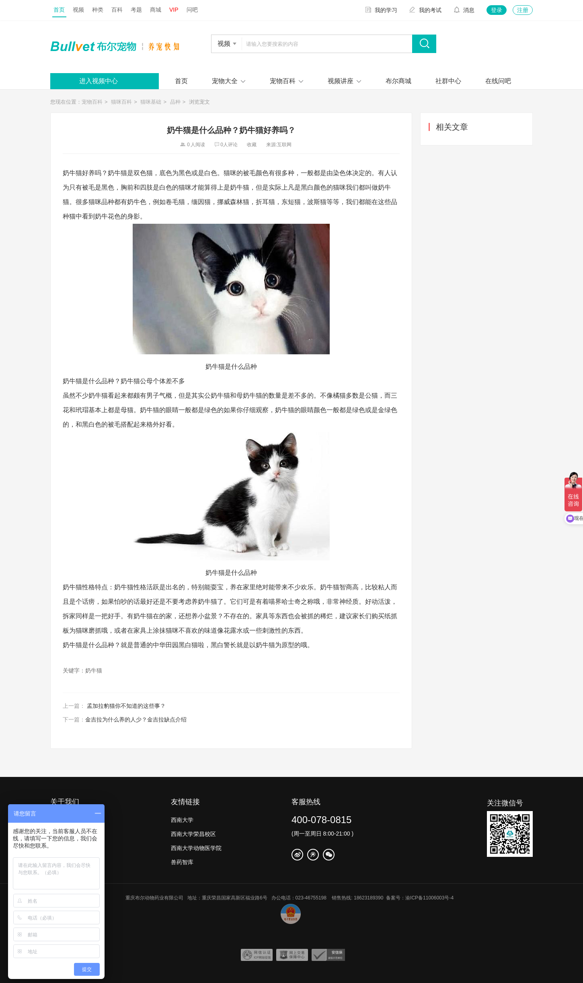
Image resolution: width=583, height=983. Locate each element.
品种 (175, 102)
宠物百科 (283, 81)
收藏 (252, 144)
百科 (117, 9)
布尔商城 (398, 81)
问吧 (192, 9)
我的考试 (425, 10)
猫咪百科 (121, 102)
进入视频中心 (98, 81)
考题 (136, 9)
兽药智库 (182, 862)
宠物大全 (225, 81)
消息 (464, 10)
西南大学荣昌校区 (193, 834)
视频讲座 (340, 81)
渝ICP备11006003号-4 (431, 898)
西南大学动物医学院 (196, 848)
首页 (59, 9)
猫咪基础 (150, 102)
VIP (174, 9)
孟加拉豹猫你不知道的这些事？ (126, 706)
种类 (97, 9)
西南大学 (182, 820)
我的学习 (381, 10)
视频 (78, 9)
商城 (155, 9)
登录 (496, 10)
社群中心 (448, 81)
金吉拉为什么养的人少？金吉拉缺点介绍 (136, 719)
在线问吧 (498, 81)
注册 (522, 10)
